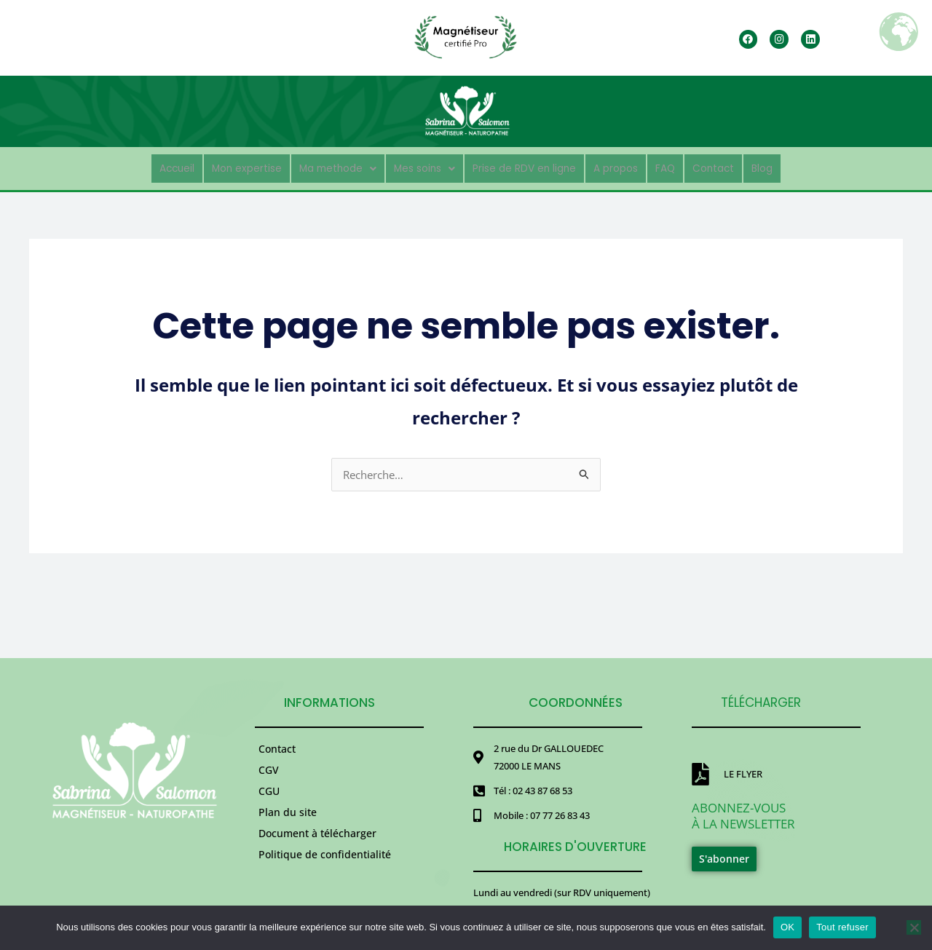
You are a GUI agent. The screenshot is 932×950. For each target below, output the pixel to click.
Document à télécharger (317, 854)
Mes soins (419, 166)
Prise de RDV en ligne (531, 166)
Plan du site (287, 828)
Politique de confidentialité (324, 880)
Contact (743, 166)
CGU (269, 802)
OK (787, 927)
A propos (634, 166)
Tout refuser (842, 927)
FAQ (690, 166)
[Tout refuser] (914, 927)
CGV (268, 776)
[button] (324, 166)
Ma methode (324, 166)
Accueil (143, 166)
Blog (797, 166)
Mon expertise (222, 166)
